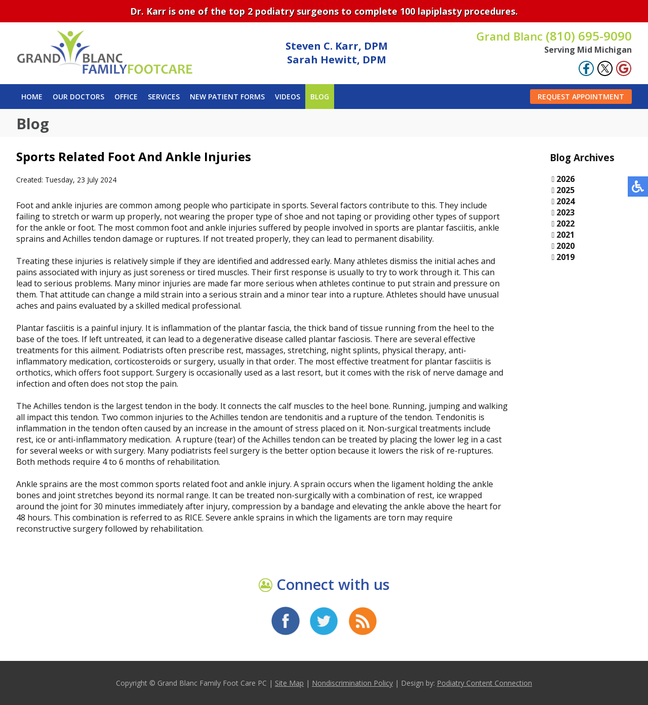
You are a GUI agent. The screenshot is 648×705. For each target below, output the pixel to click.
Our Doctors (78, 96)
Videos (287, 96)
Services (164, 96)
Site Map (289, 683)
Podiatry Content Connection (484, 683)
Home (32, 96)
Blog (319, 96)
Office (126, 96)
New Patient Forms (227, 96)
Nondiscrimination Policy (352, 683)
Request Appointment (581, 96)
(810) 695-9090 (554, 35)
